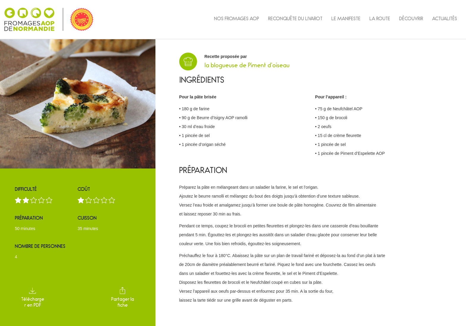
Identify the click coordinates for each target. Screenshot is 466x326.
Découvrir (411, 19)
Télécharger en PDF (33, 296)
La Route (379, 19)
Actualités (444, 19)
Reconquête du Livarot (295, 19)
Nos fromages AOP (236, 19)
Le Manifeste (345, 19)
